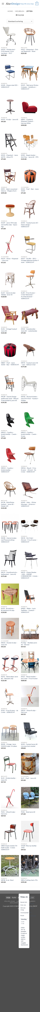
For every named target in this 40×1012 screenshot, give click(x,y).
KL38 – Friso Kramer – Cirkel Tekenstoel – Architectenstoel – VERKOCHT (28, 295)
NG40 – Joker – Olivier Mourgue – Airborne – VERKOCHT (28, 504)
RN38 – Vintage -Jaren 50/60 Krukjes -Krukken (9, 745)
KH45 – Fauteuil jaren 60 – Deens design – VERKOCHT (30, 224)
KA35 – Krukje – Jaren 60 (9, 119)
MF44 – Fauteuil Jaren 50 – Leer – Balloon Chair (29, 364)
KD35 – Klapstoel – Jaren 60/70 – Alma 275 (9, 156)
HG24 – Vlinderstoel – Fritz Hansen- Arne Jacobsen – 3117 (8, 51)
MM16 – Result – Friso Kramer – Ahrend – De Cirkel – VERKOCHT (28, 470)
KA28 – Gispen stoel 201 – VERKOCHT (10, 86)
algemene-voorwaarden (26, 901)
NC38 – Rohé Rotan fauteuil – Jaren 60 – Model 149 (8, 504)
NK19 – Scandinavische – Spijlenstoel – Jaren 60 (9, 573)
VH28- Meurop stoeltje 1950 (28, 847)
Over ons (23, 905)
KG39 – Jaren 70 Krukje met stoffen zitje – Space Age (9, 224)
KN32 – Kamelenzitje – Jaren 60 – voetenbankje (29, 330)
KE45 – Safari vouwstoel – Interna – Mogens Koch (9, 190)
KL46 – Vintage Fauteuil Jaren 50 (9, 330)
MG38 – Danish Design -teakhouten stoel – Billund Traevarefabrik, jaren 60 (9, 398)
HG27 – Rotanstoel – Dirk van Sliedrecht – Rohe (29, 50)
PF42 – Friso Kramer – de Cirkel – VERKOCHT (9, 711)
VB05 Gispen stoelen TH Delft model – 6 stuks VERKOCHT (9, 847)
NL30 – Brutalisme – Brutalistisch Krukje (8, 609)
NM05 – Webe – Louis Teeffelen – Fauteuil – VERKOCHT (28, 610)
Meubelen (19, 11)
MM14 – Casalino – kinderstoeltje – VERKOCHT (7, 470)
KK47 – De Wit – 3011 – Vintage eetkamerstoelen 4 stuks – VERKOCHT (30, 260)
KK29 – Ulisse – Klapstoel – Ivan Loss (9, 259)
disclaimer (14, 903)
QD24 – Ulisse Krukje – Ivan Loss (28, 711)
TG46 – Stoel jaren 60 (28, 812)
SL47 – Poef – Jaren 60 (28, 778)
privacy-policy (25, 903)
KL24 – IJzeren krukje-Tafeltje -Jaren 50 (8, 294)
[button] (3, 3)
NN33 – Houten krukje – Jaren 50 (9, 644)
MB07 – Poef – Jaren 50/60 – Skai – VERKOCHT (10, 364)
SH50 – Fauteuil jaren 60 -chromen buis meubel (29, 745)
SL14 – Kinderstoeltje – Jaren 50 (8, 779)
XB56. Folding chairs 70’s (29, 880)
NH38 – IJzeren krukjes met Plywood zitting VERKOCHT (8, 540)
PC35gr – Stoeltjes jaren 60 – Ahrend (29, 644)
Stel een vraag (9, 901)
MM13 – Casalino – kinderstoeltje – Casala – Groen (29, 434)
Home (10, 11)
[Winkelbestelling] (20, 21)
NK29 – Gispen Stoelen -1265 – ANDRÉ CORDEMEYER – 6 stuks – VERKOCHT (30, 575)
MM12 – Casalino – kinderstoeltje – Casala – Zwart (9, 434)
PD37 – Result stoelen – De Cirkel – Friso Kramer (29, 677)
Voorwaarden (24, 912)
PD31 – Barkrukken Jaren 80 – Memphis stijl (9, 677)
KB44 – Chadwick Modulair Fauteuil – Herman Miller (27, 121)
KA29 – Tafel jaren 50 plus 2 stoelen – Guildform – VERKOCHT (29, 87)
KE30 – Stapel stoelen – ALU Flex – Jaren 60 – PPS (29, 156)
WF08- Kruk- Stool (7, 880)
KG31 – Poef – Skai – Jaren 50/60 (30, 190)
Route (22, 915)
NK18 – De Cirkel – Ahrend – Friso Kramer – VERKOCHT (29, 540)
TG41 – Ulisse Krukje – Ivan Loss (8, 813)
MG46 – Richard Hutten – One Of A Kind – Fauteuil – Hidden (30, 398)
